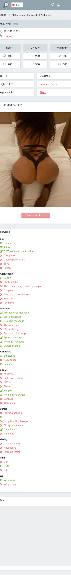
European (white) (49, 84)
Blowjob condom (13, 412)
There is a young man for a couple (23, 286)
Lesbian (8, 364)
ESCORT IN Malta (9, 15)
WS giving (9, 480)
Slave (7, 386)
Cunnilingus (10, 429)
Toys (6, 263)
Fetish (7, 267)
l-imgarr (22, 15)
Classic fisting (12, 443)
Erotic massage (12, 316)
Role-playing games (14, 394)
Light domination (13, 378)
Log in (58, 5)
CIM (6, 461)
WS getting (10, 484)
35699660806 (11, 31)
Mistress (9, 374)
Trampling (9, 403)
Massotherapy (12, 329)
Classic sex (10, 243)
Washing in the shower (16, 294)
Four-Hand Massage (15, 333)
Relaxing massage (14, 341)
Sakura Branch (12, 345)
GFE (6, 417)
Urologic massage (14, 320)
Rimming (9, 302)
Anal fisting (10, 447)
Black (43, 92)
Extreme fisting (12, 451)
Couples (8, 290)
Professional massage (16, 312)
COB (6, 465)
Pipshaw (8, 298)
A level (7, 247)
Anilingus (9, 433)
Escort (7, 277)
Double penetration (14, 259)
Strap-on (8, 390)
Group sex (9, 255)
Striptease (9, 355)
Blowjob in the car (14, 425)
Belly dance (10, 359)
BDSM (7, 382)
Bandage (8, 398)
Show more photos (35, 215)
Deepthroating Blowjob (16, 421)
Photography (11, 282)
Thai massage (11, 325)
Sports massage (13, 337)
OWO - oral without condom (19, 251)
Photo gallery (13, 105)
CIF (5, 470)
